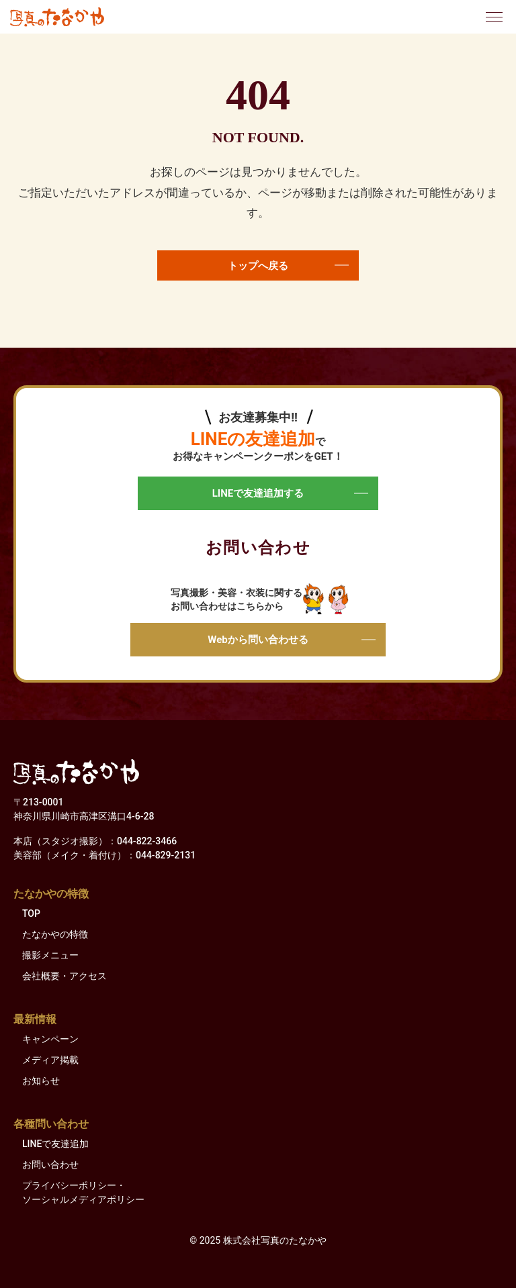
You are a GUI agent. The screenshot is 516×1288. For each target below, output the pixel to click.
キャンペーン (50, 1039)
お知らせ (41, 1080)
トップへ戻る (288, 266)
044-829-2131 (166, 855)
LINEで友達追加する (290, 493)
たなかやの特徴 (55, 934)
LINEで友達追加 (55, 1143)
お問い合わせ (50, 1164)
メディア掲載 (50, 1059)
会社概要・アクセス (64, 976)
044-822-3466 (147, 841)
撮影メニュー (50, 955)
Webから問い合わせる (292, 640)
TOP (31, 913)
